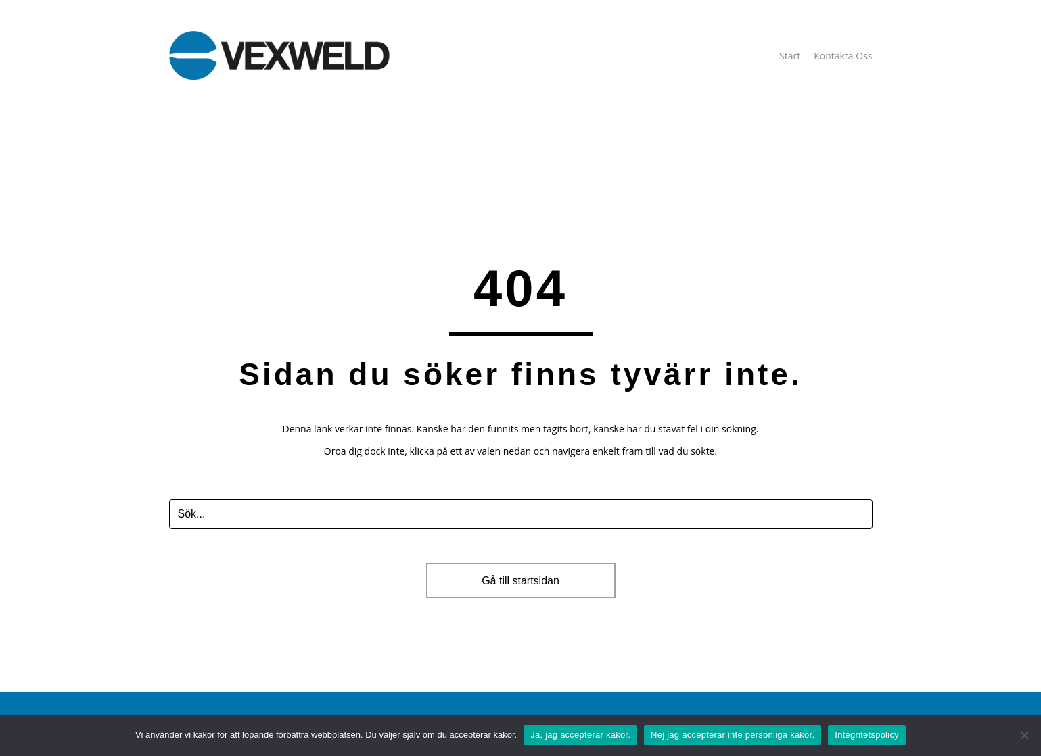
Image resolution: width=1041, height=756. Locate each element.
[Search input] (521, 514)
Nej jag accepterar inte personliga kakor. (732, 735)
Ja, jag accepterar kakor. (580, 735)
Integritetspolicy (867, 735)
